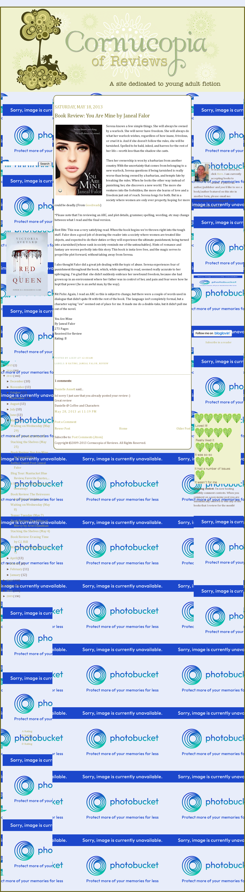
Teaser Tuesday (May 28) (28, 436)
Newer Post (62, 428)
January (15, 575)
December (17, 381)
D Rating (27, 744)
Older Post (183, 428)
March (14, 563)
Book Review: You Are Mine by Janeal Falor (102, 116)
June (13, 415)
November (17, 387)
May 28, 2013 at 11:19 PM (76, 411)
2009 (9, 596)
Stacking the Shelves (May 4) (30, 531)
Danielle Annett (65, 389)
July (12, 409)
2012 (9, 580)
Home (123, 428)
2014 (9, 370)
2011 (9, 585)
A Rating (27, 731)
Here (220, 174)
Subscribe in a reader (218, 342)
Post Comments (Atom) (87, 437)
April (13, 558)
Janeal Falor (88, 363)
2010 (9, 591)
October (15, 392)
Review (104, 363)
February (16, 569)
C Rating (27, 739)
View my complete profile (207, 206)
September (17, 398)
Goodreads (93, 205)
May (13, 420)
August (14, 403)
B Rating (27, 735)
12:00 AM (87, 358)
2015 (9, 365)
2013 (9, 376)
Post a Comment (65, 422)
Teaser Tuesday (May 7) (27, 515)
